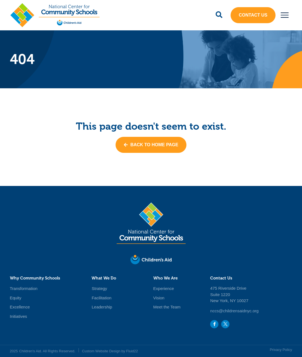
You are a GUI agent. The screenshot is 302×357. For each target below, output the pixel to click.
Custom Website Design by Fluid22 (110, 351)
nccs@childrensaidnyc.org (234, 310)
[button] (284, 15)
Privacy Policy (281, 350)
